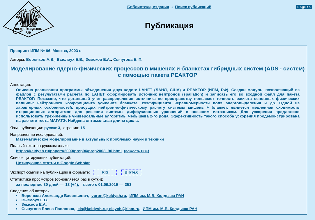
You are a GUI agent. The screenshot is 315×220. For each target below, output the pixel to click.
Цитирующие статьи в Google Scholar (53, 163)
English (304, 7)
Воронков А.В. (40, 59)
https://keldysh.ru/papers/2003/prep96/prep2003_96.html (69, 151)
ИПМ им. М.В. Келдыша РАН (156, 195)
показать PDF (136, 151)
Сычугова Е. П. (127, 59)
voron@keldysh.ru (108, 195)
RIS (105, 172)
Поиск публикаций (193, 7)
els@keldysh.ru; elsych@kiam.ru (108, 209)
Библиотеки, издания (148, 7)
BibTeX (131, 172)
